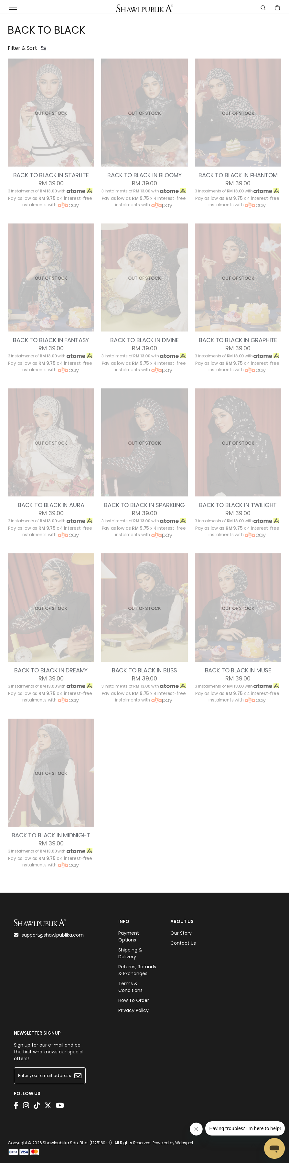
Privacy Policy (133, 1010)
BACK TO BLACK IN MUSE (238, 670)
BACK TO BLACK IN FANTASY (51, 340)
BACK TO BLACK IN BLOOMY (144, 175)
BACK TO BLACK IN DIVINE (144, 340)
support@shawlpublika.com (49, 935)
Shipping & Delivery (130, 953)
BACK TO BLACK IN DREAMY (51, 670)
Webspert (184, 1143)
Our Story (181, 933)
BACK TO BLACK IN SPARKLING (144, 505)
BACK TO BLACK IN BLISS (144, 670)
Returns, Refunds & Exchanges (137, 970)
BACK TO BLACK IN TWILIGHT (238, 505)
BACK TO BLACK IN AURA (51, 505)
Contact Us (183, 943)
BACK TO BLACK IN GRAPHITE (238, 340)
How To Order (133, 1000)
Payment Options (128, 936)
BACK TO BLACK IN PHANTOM (237, 175)
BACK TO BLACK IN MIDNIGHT (51, 835)
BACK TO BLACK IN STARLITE (51, 175)
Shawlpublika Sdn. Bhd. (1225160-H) (77, 1143)
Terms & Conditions (130, 987)
